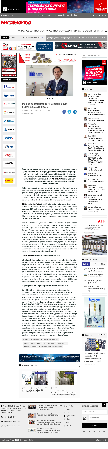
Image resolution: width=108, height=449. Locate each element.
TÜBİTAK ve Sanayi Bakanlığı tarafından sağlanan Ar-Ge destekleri (96, 112)
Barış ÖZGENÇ (92, 136)
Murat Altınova (93, 179)
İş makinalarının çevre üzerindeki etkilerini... (95, 276)
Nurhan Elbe (92, 185)
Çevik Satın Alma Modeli (96, 120)
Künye (49, 15)
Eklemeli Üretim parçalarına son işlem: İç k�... (96, 289)
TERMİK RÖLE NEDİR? (95, 176)
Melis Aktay (92, 174)
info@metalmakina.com (10, 421)
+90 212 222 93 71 (8, 417)
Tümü (103, 264)
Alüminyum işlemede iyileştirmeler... (95, 282)
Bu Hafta (86, 264)
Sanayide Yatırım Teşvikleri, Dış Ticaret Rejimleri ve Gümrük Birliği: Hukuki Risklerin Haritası (96, 129)
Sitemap (68, 425)
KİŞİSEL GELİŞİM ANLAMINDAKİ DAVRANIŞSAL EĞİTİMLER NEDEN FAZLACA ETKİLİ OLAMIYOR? (96, 101)
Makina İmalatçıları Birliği (31, 204)
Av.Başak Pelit (92, 124)
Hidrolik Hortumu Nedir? (95, 170)
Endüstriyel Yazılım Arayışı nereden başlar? (96, 210)
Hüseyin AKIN (92, 168)
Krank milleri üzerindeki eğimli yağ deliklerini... (96, 270)
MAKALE (48, 31)
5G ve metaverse (49, 343)
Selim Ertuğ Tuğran (94, 207)
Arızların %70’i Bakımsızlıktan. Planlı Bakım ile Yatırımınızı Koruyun (95, 200)
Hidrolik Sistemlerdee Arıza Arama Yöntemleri (96, 139)
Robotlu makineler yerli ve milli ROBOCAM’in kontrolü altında (32, 391)
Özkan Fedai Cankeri (95, 195)
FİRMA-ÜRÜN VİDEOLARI (62, 31)
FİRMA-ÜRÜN (39, 31)
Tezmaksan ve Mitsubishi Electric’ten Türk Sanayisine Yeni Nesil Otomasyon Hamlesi (94, 357)
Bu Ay (95, 264)
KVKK (54, 15)
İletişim (74, 15)
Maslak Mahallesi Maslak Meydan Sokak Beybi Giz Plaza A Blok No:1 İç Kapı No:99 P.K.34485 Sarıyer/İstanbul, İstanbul (13, 409)
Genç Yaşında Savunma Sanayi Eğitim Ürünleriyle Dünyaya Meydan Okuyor (63, 394)
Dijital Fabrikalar (62, 343)
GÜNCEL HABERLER (25, 31)
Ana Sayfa (41, 15)
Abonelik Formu (64, 15)
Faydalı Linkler (70, 416)
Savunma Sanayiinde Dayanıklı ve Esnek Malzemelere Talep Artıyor (48, 415)
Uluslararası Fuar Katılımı (96, 181)
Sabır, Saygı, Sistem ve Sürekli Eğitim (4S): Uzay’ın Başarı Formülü (96, 189)
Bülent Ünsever (93, 144)
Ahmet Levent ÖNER (94, 94)
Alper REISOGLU (93, 118)
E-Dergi (68, 419)
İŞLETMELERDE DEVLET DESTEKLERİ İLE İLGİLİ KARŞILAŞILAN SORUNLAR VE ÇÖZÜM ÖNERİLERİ (95, 160)
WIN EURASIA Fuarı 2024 (32, 339)
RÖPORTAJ (77, 31)
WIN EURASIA (57, 179)
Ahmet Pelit (92, 108)
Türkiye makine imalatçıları (50, 339)
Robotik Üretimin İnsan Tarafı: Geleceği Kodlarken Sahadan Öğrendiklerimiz (96, 148)
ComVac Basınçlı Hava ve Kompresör (51, 346)
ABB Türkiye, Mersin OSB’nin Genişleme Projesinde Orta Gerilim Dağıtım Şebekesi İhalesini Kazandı (49, 422)
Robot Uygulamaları (31, 346)
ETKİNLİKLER (87, 31)
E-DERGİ (97, 31)
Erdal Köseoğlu (93, 154)
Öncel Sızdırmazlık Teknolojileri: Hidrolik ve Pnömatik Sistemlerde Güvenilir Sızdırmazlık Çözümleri (48, 430)
